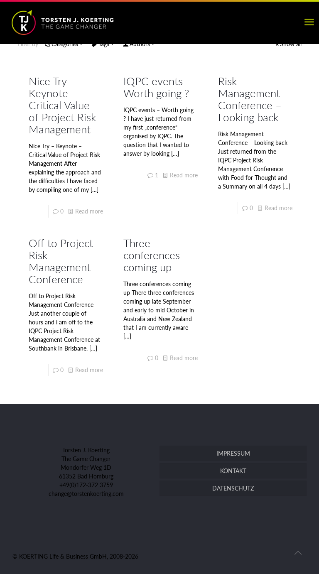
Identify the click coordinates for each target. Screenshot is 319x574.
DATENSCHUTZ (233, 488)
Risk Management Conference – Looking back (250, 99)
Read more (89, 211)
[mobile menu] (309, 22)
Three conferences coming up (151, 255)
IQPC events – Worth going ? (157, 87)
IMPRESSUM (233, 453)
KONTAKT (233, 470)
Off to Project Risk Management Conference (61, 261)
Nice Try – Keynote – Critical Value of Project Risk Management (62, 105)
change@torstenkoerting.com (86, 493)
